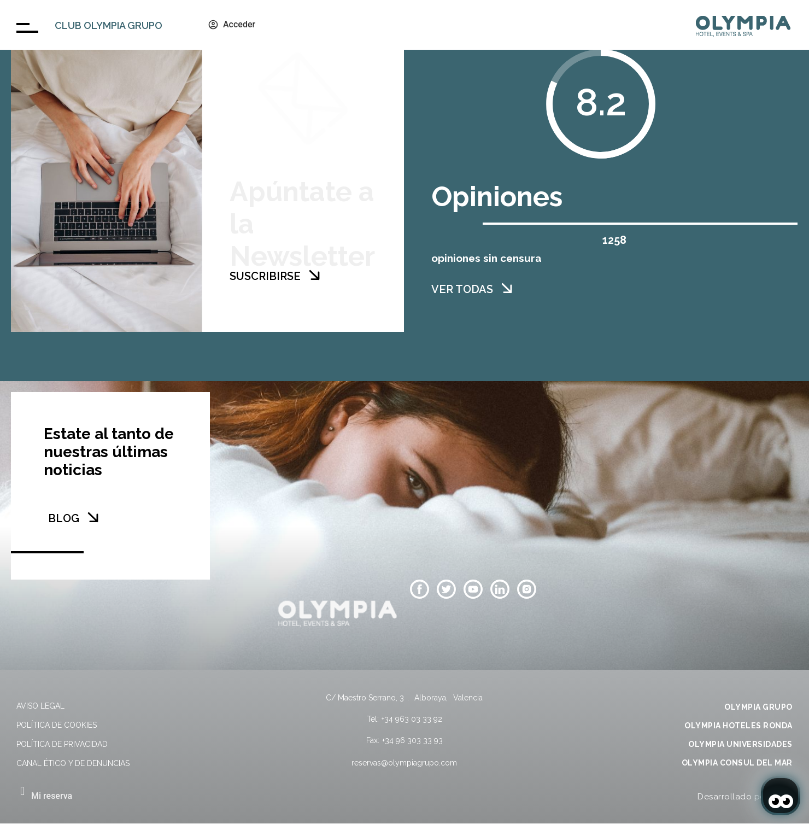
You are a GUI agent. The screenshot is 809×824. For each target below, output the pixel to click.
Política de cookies (56, 725)
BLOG (63, 518)
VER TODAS (462, 289)
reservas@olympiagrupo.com (404, 762)
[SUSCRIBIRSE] (314, 275)
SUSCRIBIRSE (265, 276)
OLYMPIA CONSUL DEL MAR (737, 762)
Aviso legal (40, 706)
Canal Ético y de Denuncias (73, 763)
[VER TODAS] (506, 288)
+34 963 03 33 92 (412, 719)
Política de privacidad (62, 744)
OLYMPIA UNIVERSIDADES (740, 744)
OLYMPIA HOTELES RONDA (738, 725)
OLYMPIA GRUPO (758, 707)
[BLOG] (92, 517)
